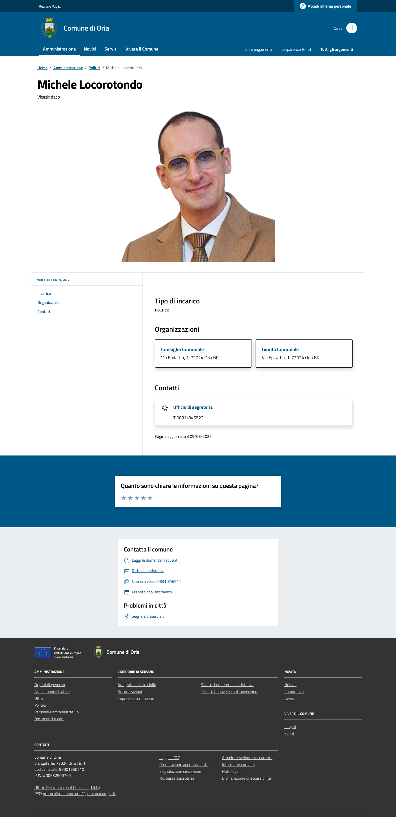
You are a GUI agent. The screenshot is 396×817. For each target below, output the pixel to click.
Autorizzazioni (130, 691)
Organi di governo (49, 685)
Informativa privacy (238, 764)
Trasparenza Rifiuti (296, 49)
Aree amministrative (52, 691)
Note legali (231, 771)
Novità (90, 48)
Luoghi (290, 727)
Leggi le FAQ (170, 758)
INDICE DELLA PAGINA (86, 280)
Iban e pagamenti (257, 49)
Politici (40, 705)
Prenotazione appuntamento (183, 764)
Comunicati (294, 691)
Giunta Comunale (280, 349)
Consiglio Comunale (182, 349)
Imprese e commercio (136, 698)
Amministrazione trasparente (247, 758)
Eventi (289, 733)
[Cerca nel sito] (351, 28)
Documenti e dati (49, 719)
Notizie (290, 685)
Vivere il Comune (142, 48)
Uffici (38, 698)
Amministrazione (59, 48)
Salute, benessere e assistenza (227, 685)
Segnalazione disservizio (180, 771)
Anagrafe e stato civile (137, 685)
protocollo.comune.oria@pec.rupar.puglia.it (79, 793)
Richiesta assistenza (176, 778)
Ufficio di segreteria (193, 407)
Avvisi (289, 698)
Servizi (111, 48)
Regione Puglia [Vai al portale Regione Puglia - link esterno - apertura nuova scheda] (50, 6)
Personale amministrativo (56, 712)
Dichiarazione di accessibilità (246, 778)
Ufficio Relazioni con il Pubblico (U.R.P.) (67, 787)
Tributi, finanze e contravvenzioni (229, 691)
